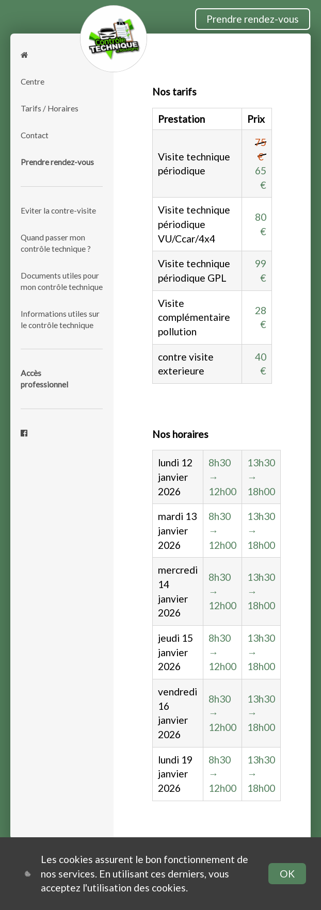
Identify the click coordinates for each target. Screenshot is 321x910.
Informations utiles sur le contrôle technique (60, 319)
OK (287, 874)
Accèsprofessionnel (44, 378)
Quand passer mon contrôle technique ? (56, 243)
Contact (35, 135)
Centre (32, 81)
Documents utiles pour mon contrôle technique (62, 281)
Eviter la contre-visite (58, 210)
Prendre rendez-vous (252, 19)
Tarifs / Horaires (49, 108)
